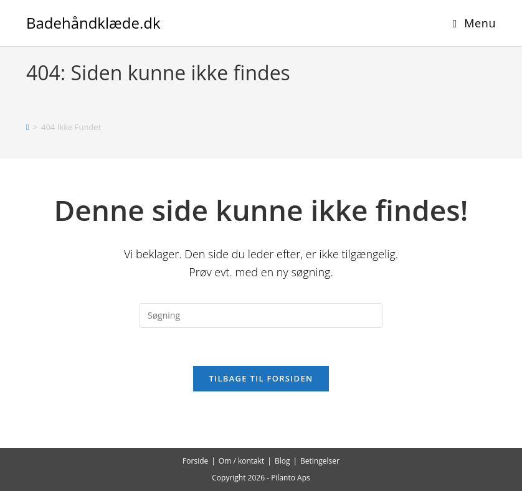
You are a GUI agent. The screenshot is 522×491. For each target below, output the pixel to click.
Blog (282, 461)
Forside (195, 461)
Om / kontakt (242, 461)
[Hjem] (27, 127)
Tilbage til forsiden (261, 378)
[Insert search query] (261, 315)
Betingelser (319, 461)
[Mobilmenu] (474, 23)
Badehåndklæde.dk (93, 22)
